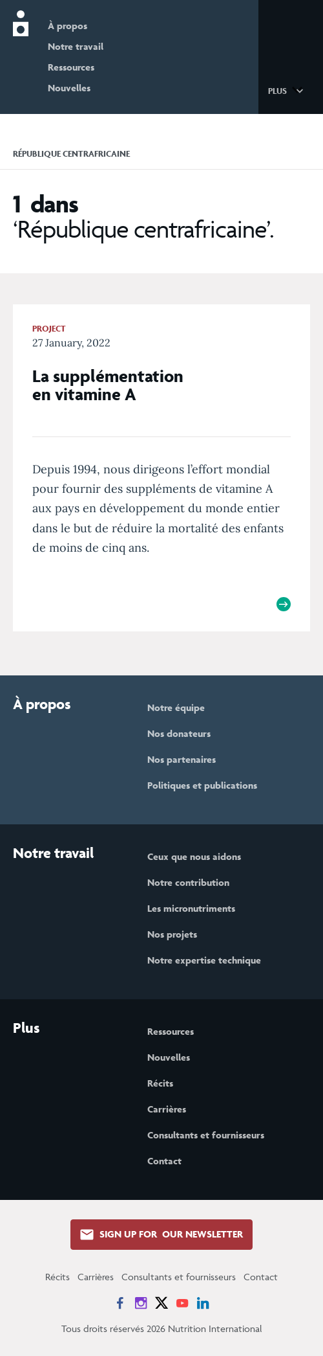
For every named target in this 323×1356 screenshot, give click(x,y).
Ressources (71, 67)
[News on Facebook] (120, 1303)
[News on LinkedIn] (203, 1303)
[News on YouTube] (182, 1303)
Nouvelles (69, 88)
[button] (287, 90)
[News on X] (161, 1303)
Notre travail (75, 46)
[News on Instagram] (141, 1303)
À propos (67, 25)
